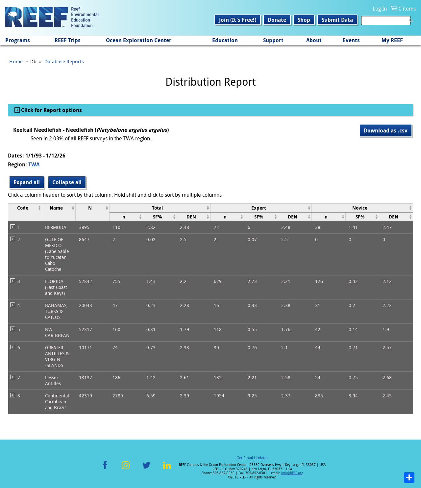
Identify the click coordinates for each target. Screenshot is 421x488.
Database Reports (64, 61)
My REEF (392, 40)
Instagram (125, 469)
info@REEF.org (292, 473)
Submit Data (337, 19)
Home (16, 61)
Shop (304, 19)
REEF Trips (68, 40)
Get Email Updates (252, 457)
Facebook (105, 469)
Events (351, 40)
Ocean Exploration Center (138, 40)
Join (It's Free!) (237, 19)
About (314, 40)
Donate (277, 19)
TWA (33, 164)
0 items (407, 8)
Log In (380, 8)
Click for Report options (51, 110)
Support (273, 40)
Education (225, 40)
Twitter (146, 469)
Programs (17, 40)
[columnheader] (25, 212)
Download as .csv (386, 130)
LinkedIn (167, 469)
